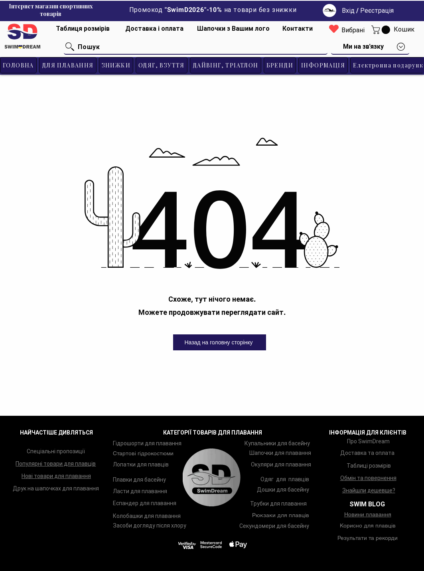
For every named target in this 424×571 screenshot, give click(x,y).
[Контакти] (297, 29)
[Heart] (333, 29)
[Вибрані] (353, 30)
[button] (381, 30)
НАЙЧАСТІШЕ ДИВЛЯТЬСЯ (56, 432)
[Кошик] (404, 29)
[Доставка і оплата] (154, 29)
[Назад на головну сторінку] (219, 342)
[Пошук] (195, 47)
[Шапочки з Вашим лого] (233, 29)
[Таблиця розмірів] (82, 29)
